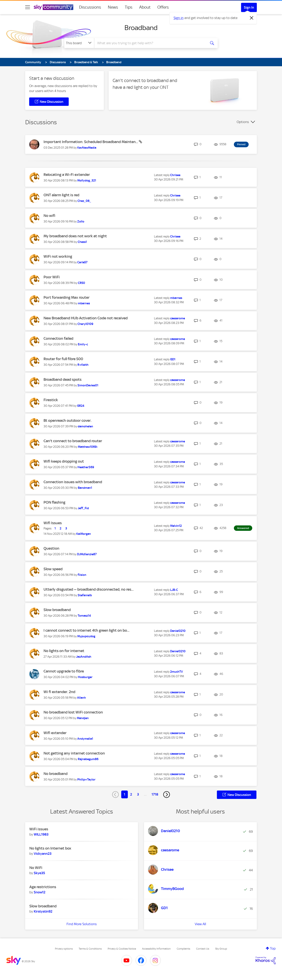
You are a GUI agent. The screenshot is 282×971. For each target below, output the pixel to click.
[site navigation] (27, 7)
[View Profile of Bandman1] (85, 488)
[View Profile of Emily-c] (83, 344)
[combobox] (149, 43)
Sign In (249, 7)
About (145, 7)
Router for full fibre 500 (63, 359)
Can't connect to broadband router (73, 441)
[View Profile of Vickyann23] (43, 854)
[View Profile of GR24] (80, 406)
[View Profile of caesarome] (177, 318)
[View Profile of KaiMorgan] (83, 534)
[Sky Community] (53, 7)
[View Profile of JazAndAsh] (83, 656)
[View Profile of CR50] (81, 283)
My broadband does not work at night (75, 236)
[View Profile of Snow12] (39, 892)
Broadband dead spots (62, 379)
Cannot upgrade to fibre (64, 671)
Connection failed (58, 338)
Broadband (141, 28)
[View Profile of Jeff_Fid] (83, 508)
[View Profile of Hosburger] (85, 677)
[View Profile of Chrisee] (175, 175)
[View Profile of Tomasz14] (84, 615)
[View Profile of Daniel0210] (178, 631)
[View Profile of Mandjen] (83, 718)
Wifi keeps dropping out (64, 461)
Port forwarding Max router (66, 297)
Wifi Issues (53, 523)
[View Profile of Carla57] (82, 262)
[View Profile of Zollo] (80, 221)
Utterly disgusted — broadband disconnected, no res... (89, 589)
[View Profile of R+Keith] (82, 365)
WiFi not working (58, 256)
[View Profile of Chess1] (82, 242)
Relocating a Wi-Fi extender (67, 174)
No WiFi (35, 867)
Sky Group (221, 948)
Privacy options (64, 948)
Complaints (183, 948)
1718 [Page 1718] (155, 794)
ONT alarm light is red (61, 195)
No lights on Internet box (50, 848)
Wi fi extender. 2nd (59, 691)
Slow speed (53, 569)
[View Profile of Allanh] (81, 697)
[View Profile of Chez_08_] (84, 201)
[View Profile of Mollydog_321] (86, 180)
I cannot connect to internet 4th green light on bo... (86, 630)
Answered (243, 528)
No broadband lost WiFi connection (73, 712)
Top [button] (273, 948)
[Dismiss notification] (251, 18)
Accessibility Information (156, 948)
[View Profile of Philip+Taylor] (86, 779)
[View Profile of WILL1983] (41, 834)
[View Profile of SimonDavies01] (87, 385)
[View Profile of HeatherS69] (85, 467)
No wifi (49, 215)
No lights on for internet (64, 650)
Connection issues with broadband (73, 482)
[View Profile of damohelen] (85, 426)
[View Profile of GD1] (172, 359)
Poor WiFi (52, 277)
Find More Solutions (82, 924)
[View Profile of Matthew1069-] (88, 447)
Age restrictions (42, 887)
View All (200, 924)
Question (51, 548)
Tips (128, 7)
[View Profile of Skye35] (39, 873)
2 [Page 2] (131, 794)
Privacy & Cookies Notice (122, 948)
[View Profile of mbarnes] (84, 303)
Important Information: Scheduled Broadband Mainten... (91, 141)
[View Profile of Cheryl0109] (85, 324)
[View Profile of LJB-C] (174, 590)
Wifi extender (55, 733)
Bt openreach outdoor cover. (67, 420)
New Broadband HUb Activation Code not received (86, 318)
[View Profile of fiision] (82, 575)
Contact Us (202, 948)
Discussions (90, 7)
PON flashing (54, 502)
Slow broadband (57, 609)
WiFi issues (38, 829)
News (113, 7)
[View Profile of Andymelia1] (85, 739)
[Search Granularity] (79, 43)
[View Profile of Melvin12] (176, 526)
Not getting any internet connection (74, 753)
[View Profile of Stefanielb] (85, 595)
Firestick (51, 400)
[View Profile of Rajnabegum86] (88, 759)
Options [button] (243, 122)
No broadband (56, 773)
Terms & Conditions (90, 948)
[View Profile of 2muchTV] (176, 671)
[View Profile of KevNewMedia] (86, 147)
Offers (163, 7)
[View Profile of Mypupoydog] (86, 636)
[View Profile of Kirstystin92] (43, 911)
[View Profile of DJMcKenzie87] (87, 554)
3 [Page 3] (138, 794)
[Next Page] (167, 795)
